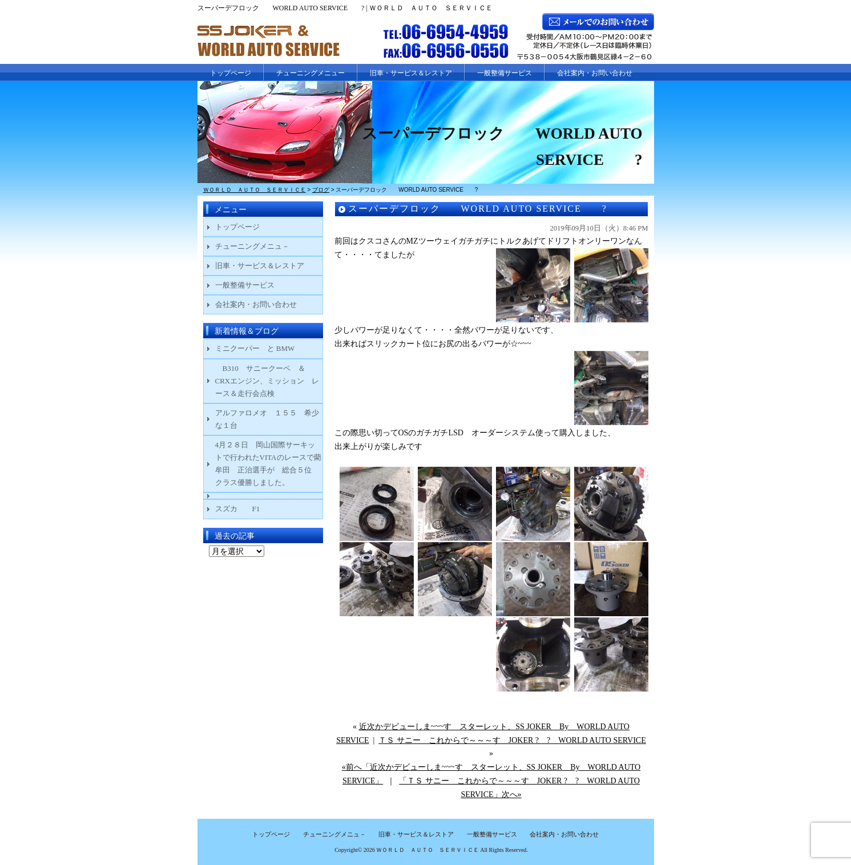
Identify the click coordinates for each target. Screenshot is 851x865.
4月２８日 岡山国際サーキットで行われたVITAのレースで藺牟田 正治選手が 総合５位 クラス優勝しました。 (268, 463)
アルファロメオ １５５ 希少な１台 (267, 419)
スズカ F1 (245, 508)
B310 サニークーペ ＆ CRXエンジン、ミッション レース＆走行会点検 (267, 381)
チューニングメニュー (310, 73)
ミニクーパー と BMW (255, 348)
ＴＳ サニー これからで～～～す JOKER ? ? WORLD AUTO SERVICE (512, 740)
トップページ (230, 73)
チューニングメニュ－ (252, 246)
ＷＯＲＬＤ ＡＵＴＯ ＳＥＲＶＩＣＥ (427, 850)
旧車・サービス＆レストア (411, 73)
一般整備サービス (504, 73)
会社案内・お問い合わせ (594, 73)
